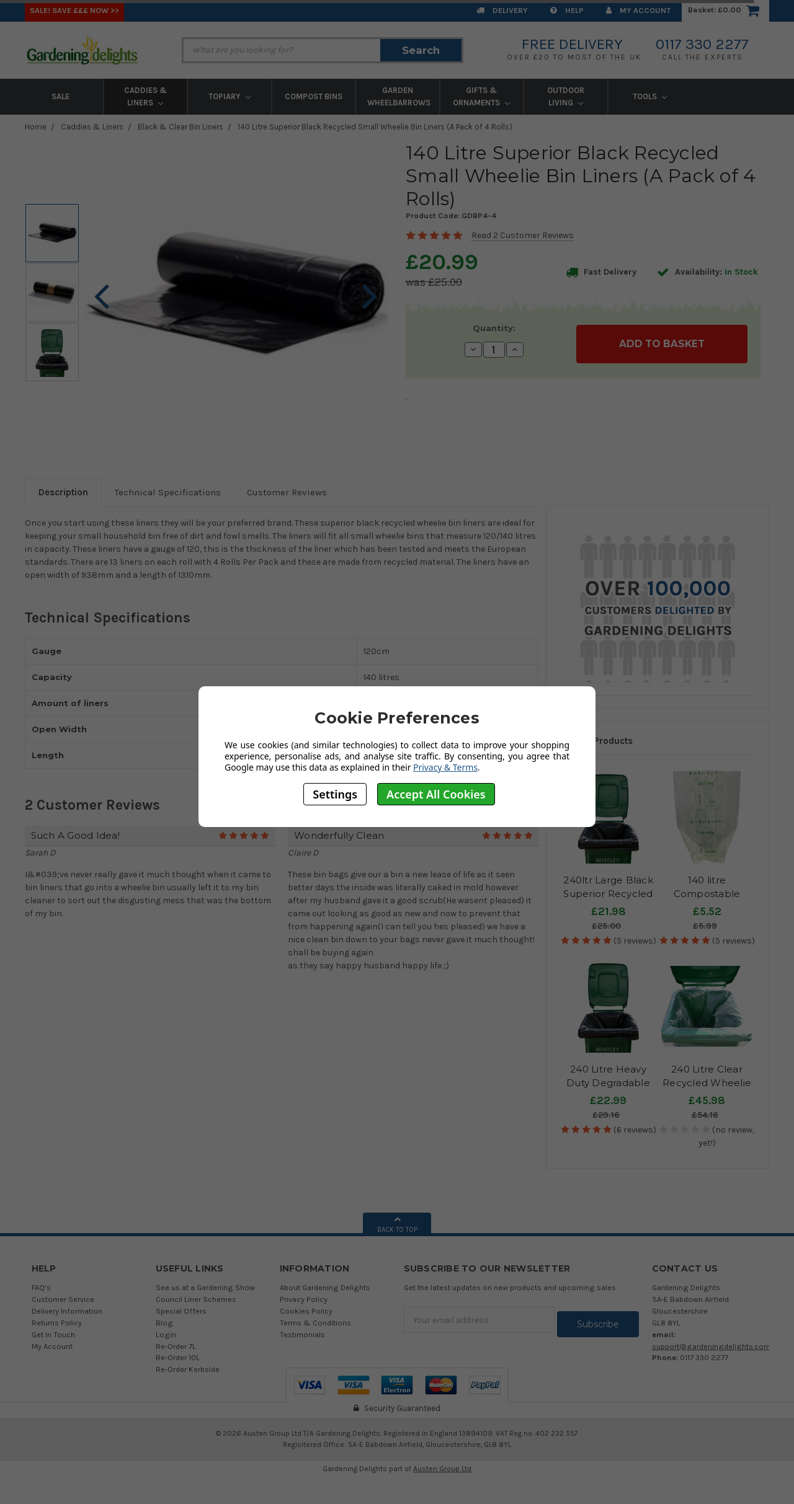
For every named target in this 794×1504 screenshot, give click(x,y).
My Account (638, 10)
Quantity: (494, 328)
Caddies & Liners (145, 96)
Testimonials (302, 1334)
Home (36, 126)
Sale (60, 96)
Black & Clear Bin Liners (180, 126)
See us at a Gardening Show (205, 1287)
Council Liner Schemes (196, 1299)
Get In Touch (53, 1334)
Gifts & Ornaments (481, 96)
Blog (164, 1322)
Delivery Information (67, 1311)
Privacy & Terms (445, 767)
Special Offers (181, 1311)
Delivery (502, 10)
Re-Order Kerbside (188, 1369)
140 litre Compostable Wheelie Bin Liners (706, 894)
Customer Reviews (287, 492)
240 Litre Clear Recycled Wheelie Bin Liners (706, 1083)
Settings (335, 794)
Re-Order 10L (178, 1357)
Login (166, 1334)
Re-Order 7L (176, 1346)
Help (567, 10)
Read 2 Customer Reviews (522, 235)
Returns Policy (57, 1322)
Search (421, 50)
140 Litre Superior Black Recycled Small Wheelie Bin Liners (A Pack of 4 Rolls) (375, 126)
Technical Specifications (168, 492)
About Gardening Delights (325, 1287)
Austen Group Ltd (442, 1468)
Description (63, 492)
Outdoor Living (565, 96)
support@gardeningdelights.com (711, 1346)
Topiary (229, 96)
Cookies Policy (306, 1311)
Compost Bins (313, 96)
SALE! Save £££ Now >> (74, 10)
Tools (650, 96)
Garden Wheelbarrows (398, 96)
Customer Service (63, 1299)
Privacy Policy (304, 1299)
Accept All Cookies (436, 794)
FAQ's (41, 1287)
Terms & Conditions (315, 1322)
